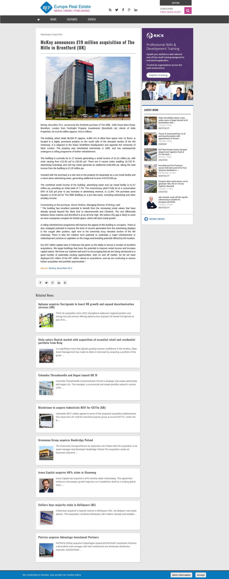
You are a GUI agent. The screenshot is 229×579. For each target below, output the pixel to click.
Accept (201, 575)
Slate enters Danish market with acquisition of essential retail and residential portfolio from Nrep (86, 341)
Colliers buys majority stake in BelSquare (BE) (67, 505)
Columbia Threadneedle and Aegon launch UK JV (67, 375)
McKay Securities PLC (60, 268)
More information (181, 575)
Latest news (151, 110)
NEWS (53, 19)
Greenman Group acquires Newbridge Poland (65, 440)
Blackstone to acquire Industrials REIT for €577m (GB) (72, 407)
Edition (176, 2)
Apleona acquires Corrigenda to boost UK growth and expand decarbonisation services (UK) (86, 305)
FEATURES (72, 19)
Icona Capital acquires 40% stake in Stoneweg (67, 472)
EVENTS (92, 19)
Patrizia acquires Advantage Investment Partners (68, 537)
